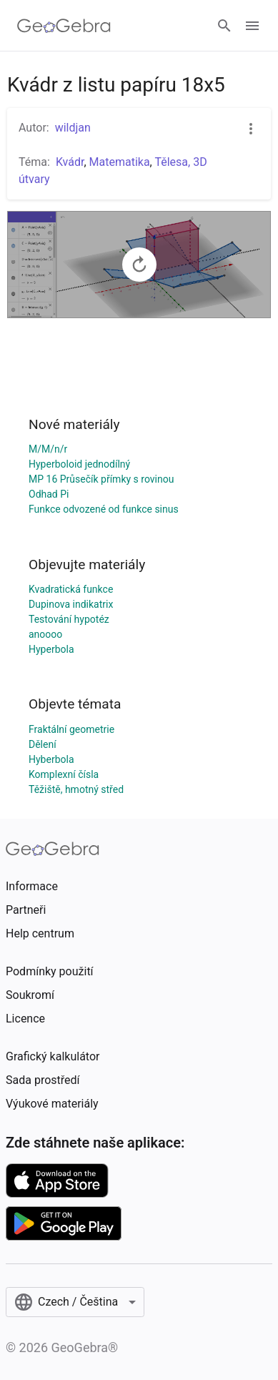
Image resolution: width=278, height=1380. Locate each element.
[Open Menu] (252, 25)
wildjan (73, 127)
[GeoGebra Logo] (64, 26)
